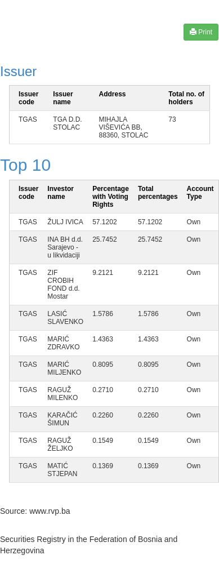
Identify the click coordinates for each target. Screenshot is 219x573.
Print (201, 32)
